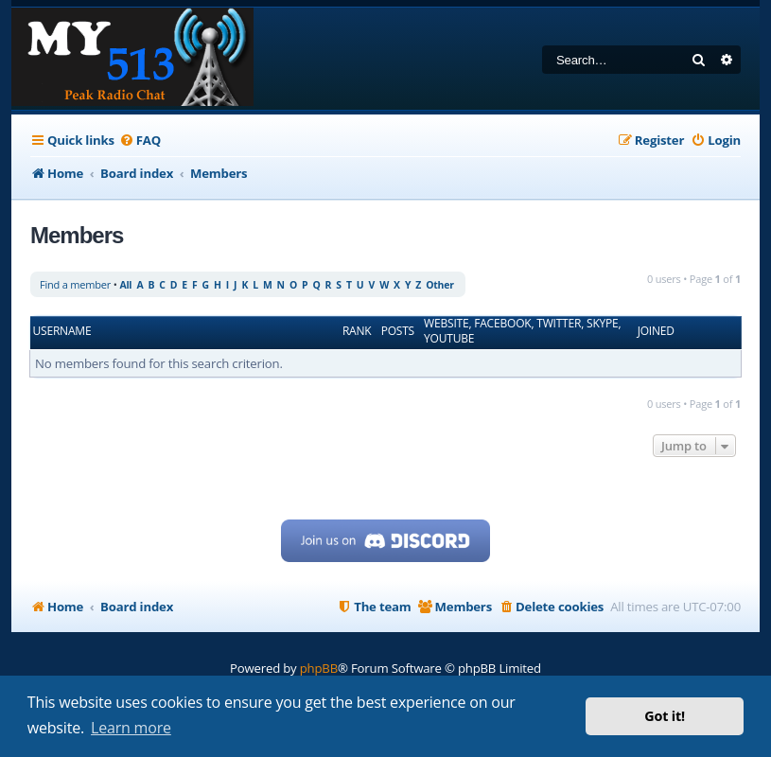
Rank (357, 331)
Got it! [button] (664, 716)
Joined (656, 331)
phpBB (319, 668)
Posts (397, 331)
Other (440, 284)
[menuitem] (140, 140)
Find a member (75, 284)
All (125, 284)
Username (62, 331)
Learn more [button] (131, 727)
